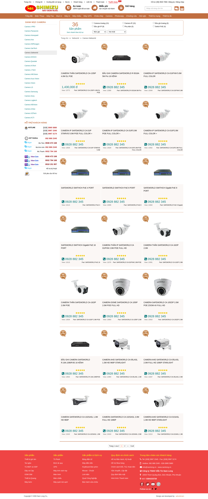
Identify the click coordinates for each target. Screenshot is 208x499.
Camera (109, 16)
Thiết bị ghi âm (30, 459)
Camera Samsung (31, 92)
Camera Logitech (31, 100)
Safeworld (75, 38)
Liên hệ (89, 2)
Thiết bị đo (167, 16)
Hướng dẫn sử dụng (53, 2)
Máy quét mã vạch (60, 482)
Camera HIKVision (31, 74)
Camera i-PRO (30, 27)
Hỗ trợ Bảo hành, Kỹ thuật (121, 459)
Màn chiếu (57, 478)
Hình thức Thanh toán (119, 478)
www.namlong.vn (164, 467)
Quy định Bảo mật (118, 474)
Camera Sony (29, 96)
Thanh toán (100, 2)
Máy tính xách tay (60, 471)
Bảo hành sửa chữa (90, 482)
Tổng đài (29, 16)
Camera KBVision (31, 105)
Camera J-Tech (30, 70)
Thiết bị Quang (30, 478)
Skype (28, 143)
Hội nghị (142, 16)
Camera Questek (31, 61)
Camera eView (30, 109)
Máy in (67, 16)
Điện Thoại (39, 16)
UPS (55, 467)
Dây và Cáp (29, 471)
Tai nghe (28, 463)
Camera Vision (30, 83)
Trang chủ (27, 2)
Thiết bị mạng (154, 16)
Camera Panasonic (31, 31)
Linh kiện (85, 474)
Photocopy (119, 16)
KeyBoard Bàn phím (90, 467)
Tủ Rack (56, 459)
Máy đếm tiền (87, 463)
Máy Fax (50, 16)
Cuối (132, 446)
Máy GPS (88, 16)
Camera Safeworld (31, 53)
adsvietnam (180, 496)
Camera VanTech (31, 48)
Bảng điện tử (87, 459)
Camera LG (29, 87)
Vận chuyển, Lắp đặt (119, 471)
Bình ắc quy (58, 463)
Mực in (59, 16)
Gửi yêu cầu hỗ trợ (50, 173)
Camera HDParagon (32, 44)
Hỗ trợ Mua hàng (117, 463)
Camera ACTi (29, 118)
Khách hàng (78, 2)
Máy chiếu (76, 16)
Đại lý (67, 2)
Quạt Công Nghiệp (89, 478)
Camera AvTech (30, 66)
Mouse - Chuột (88, 471)
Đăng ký (172, 2)
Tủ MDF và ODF (31, 467)
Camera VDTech (30, 113)
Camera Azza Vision (32, 79)
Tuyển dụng (113, 2)
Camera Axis (29, 40)
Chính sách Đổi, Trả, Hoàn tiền (123, 467)
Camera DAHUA (30, 57)
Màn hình (57, 474)
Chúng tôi (38, 2)
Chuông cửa (131, 16)
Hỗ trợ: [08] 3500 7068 (159, 2)
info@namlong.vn (149, 467)
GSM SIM (28, 474)
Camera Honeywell (31, 35)
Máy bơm (28, 482)
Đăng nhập (180, 2)
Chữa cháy (98, 16)
